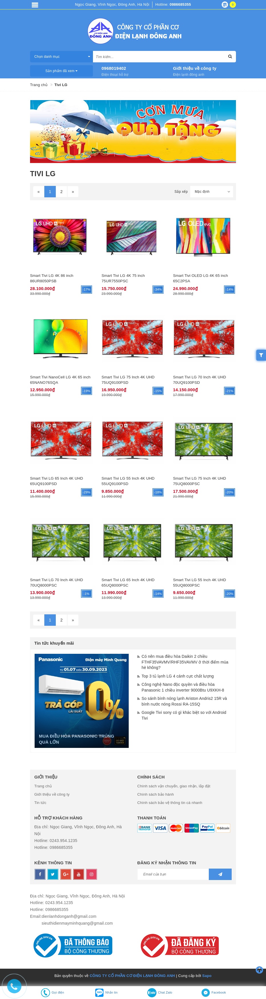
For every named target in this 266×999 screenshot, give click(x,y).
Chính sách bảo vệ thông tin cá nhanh (169, 801)
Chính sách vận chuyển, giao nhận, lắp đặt (173, 785)
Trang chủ (43, 785)
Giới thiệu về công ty (195, 68)
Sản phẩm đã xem (61, 71)
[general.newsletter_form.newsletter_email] (184, 873)
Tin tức (40, 801)
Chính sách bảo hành (155, 793)
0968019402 (114, 68)
